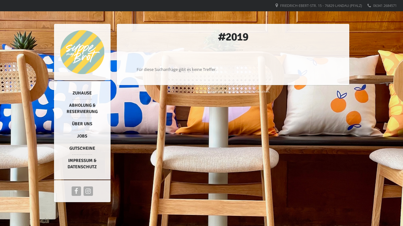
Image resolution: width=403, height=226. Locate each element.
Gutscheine (82, 148)
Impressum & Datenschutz (82, 164)
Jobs (82, 136)
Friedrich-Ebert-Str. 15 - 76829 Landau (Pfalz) (321, 5)
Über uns (82, 123)
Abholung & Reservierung (82, 108)
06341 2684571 (385, 5)
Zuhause (82, 93)
